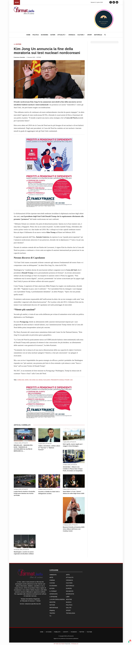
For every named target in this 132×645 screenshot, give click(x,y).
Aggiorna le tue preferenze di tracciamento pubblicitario (66, 638)
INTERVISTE (70, 594)
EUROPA (69, 588)
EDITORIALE (70, 585)
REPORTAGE (54, 607)
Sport (89, 35)
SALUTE (68, 607)
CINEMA (52, 580)
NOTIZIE (52, 605)
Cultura (81, 35)
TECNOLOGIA (70, 613)
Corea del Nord (23, 380)
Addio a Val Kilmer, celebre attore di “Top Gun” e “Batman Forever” (49, 447)
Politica (36, 35)
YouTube (89, 632)
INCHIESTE (69, 591)
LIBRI (67, 596)
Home (28, 35)
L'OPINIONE (53, 596)
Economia (44, 35)
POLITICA (69, 605)
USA (71, 380)
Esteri (52, 35)
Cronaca (71, 35)
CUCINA (52, 583)
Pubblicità (57, 632)
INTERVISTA (53, 594)
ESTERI (39, 57)
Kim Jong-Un (33, 380)
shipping (52, 610)
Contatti (65, 632)
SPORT (68, 610)
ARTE (68, 574)
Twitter (81, 632)
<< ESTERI (17, 44)
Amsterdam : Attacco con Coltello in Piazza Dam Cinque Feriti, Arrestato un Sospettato (73, 468)
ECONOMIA (53, 585)
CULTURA (69, 583)
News (17, 2)
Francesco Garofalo (19, 57)
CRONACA (69, 580)
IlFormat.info (71, 636)
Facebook (74, 632)
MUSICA (68, 602)
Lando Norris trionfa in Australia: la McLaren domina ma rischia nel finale (24, 493)
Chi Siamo (49, 632)
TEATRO (52, 613)
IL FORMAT (53, 591)
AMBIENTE (53, 574)
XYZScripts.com (74, 643)
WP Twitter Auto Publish (59, 643)
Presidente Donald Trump (60, 380)
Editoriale (98, 35)
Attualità (61, 35)
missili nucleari (44, 380)
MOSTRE (69, 599)
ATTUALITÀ (25, 443)
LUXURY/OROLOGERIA (57, 599)
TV (50, 616)
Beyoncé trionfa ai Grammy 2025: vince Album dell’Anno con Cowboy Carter (74, 529)
